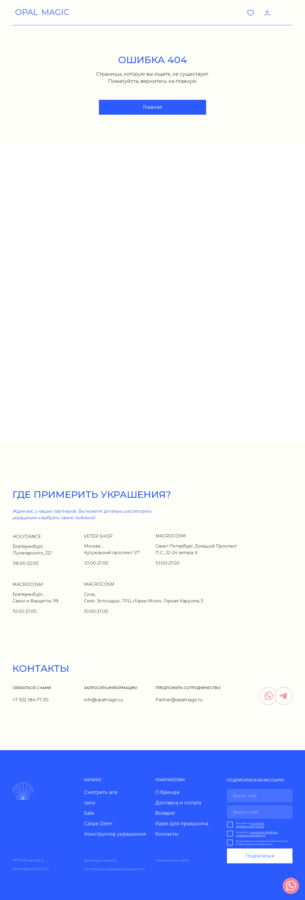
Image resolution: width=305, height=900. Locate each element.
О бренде (167, 792)
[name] (259, 795)
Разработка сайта (172, 860)
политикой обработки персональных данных (257, 834)
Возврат (165, 813)
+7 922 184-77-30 (31, 699)
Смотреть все (101, 792)
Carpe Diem (98, 823)
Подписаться (260, 856)
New (89, 803)
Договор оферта (100, 860)
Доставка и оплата (178, 803)
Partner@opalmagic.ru (179, 699)
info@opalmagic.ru (103, 699)
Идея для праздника (181, 823)
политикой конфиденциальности (250, 825)
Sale (89, 813)
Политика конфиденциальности (114, 869)
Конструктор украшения (115, 834)
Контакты (166, 834)
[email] (259, 812)
